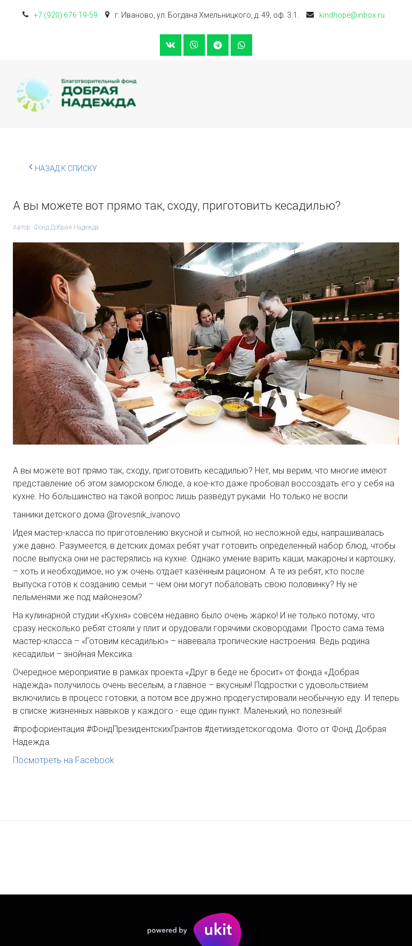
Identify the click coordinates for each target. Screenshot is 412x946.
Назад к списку (63, 167)
